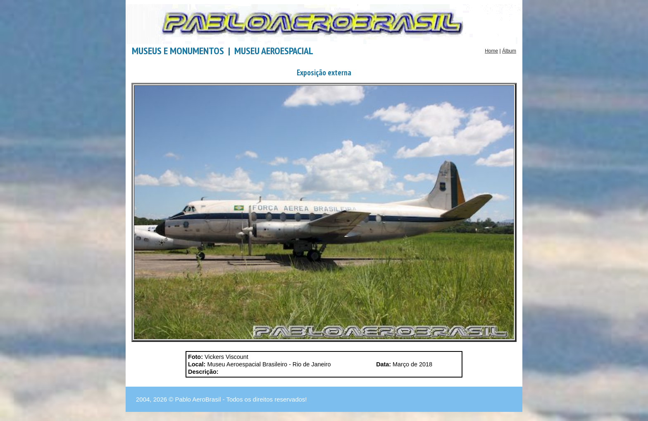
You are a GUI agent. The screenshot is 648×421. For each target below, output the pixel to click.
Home (491, 51)
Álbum (509, 51)
